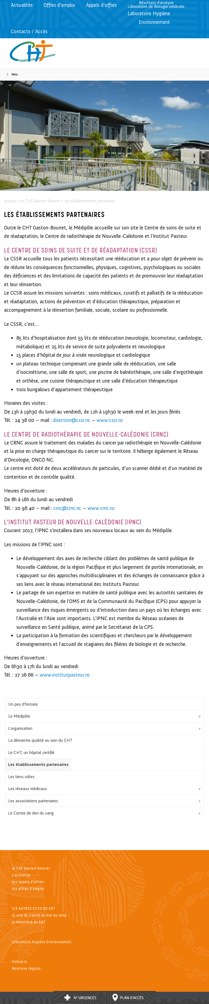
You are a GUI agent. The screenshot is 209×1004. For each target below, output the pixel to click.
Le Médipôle (19, 716)
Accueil (10, 200)
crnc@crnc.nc (67, 508)
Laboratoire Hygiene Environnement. (42, 941)
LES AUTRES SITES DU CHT (34, 908)
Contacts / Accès (29, 31)
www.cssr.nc (110, 420)
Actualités (22, 5)
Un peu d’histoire (23, 704)
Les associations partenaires (33, 800)
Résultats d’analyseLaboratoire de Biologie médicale (156, 4)
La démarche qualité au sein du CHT (40, 740)
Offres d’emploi (59, 5)
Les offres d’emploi (28, 888)
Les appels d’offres (28, 881)
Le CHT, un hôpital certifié (31, 752)
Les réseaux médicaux (27, 788)
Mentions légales (26, 968)
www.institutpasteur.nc (65, 675)
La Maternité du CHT (29, 922)
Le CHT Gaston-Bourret (40, 200)
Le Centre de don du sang (31, 813)
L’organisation (20, 728)
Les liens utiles (21, 776)
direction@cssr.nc (71, 420)
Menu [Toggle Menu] (11, 74)
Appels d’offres (101, 5)
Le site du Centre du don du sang (39, 915)
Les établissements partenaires (38, 764)
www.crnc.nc (101, 508)
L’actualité (21, 875)
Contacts (19, 961)
